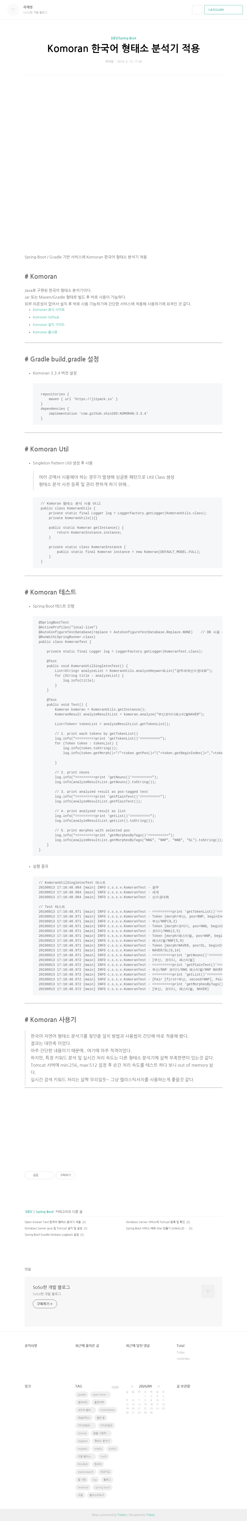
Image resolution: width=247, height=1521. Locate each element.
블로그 (107, 1479)
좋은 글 (101, 1418)
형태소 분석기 (102, 1441)
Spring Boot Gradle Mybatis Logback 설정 (52, 1234)
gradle (82, 1394)
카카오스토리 (210, 1252)
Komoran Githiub (46, 317)
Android (83, 1487)
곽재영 (30, 7)
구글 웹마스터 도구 (87, 1456)
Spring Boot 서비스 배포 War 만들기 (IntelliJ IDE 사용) (156, 1228)
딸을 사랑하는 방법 (102, 1433)
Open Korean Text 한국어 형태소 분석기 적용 (53, 1222)
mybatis (83, 1449)
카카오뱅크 (106, 1425)
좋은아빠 (99, 1402)
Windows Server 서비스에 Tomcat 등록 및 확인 (155, 1222)
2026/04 (145, 1386)
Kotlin (112, 1449)
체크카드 (105, 1472)
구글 (80, 1495)
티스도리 (83, 1464)
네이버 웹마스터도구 (87, 1410)
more (115, 1386)
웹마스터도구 (96, 1495)
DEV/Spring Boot (123, 38)
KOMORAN (107, 1410)
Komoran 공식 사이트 (49, 309)
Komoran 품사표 (45, 332)
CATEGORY (224, 9)
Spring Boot (45, 1211)
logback (83, 1441)
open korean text (102, 1394)
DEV (29, 1211)
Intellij (98, 1449)
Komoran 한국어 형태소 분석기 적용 (123, 48)
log (95, 1479)
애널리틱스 (84, 1418)
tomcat (82, 1433)
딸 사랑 (82, 1479)
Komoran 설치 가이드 (49, 324)
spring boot (102, 1487)
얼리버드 (83, 1402)
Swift (103, 1456)
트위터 (218, 1252)
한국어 (98, 1464)
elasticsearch (86, 1472)
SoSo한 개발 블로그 (51, 1287)
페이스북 (202, 1252)
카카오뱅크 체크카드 (87, 1425)
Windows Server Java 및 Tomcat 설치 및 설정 (53, 1228)
